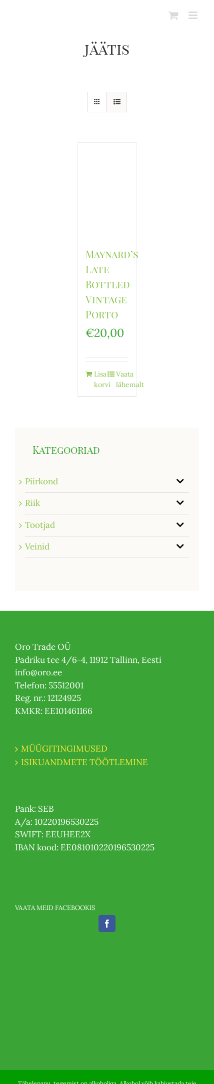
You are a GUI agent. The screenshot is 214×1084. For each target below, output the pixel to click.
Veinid (37, 546)
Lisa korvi (100, 379)
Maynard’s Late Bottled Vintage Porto (112, 284)
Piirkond (41, 481)
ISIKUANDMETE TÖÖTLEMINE (84, 762)
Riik (32, 502)
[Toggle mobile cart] (173, 15)
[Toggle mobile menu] (193, 15)
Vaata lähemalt (122, 379)
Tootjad (40, 524)
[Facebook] (107, 923)
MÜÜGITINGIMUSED (64, 748)
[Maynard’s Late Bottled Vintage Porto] (107, 190)
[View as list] (116, 102)
